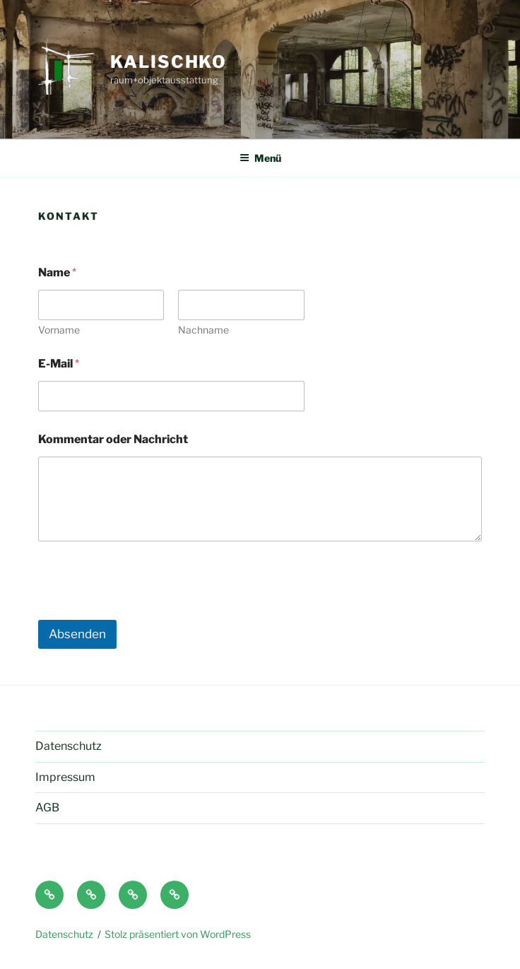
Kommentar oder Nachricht (113, 439)
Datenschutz (68, 746)
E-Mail (58, 363)
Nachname (203, 330)
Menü (260, 158)
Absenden (77, 634)
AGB (47, 807)
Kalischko (168, 62)
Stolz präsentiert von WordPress (178, 934)
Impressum (65, 777)
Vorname (59, 330)
